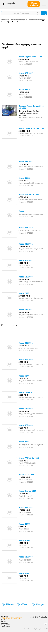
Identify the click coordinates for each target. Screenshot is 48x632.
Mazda (21, 211)
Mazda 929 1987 (26, 73)
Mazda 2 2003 (24, 524)
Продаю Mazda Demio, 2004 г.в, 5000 (31, 107)
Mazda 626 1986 (26, 310)
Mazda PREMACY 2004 (29, 195)
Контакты (4, 623)
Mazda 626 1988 (26, 557)
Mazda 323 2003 (26, 162)
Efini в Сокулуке (38, 604)
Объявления (5, 19)
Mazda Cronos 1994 (27, 491)
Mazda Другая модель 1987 (31, 57)
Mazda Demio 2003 (27, 392)
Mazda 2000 (24, 293)
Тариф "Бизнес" (5, 626)
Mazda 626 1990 (26, 409)
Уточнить (38, 13)
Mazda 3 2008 (24, 540)
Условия (3, 620)
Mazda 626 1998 (26, 507)
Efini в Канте (22, 604)
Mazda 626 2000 (26, 359)
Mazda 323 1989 (26, 227)
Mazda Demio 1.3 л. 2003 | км (31, 128)
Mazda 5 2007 (24, 573)
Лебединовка (10, 3)
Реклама (3, 621)
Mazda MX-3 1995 (26, 475)
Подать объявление (34, 4)
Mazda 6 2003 (24, 178)
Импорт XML (5, 625)
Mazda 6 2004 (24, 376)
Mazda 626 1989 (26, 277)
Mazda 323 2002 (26, 260)
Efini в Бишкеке (8, 604)
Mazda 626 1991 (26, 244)
